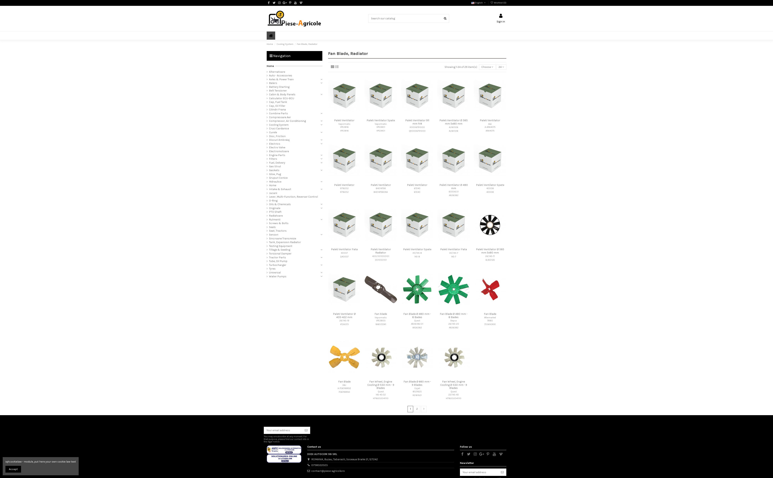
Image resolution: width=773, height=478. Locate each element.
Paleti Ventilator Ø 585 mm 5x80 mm (453, 122)
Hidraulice (275, 181)
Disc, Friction (277, 136)
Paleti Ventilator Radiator (381, 251)
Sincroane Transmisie (282, 238)
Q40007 (344, 256)
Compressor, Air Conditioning (287, 121)
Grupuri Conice (278, 177)
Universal (275, 272)
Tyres (272, 268)
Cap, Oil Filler (277, 106)
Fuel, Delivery (277, 162)
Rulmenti (274, 219)
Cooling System (279, 124)
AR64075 (490, 131)
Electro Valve (277, 147)
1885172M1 (380, 324)
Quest (417, 320)
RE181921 (417, 395)
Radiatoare (276, 215)
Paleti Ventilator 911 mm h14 (417, 122)
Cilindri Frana (277, 109)
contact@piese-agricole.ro (328, 471)
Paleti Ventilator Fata (344, 249)
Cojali (417, 388)
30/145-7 (453, 253)
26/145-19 (344, 320)
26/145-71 (490, 256)
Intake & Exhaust (280, 189)
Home (270, 66)
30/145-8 (417, 253)
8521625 (417, 391)
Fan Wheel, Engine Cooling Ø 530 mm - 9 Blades (380, 385)
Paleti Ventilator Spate (381, 120)
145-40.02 (381, 394)
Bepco (453, 320)
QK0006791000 (417, 131)
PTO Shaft (275, 211)
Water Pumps (277, 276)
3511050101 (381, 260)
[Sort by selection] (487, 67)
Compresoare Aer (280, 117)
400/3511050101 (380, 256)
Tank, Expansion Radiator (285, 242)
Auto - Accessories (280, 75)
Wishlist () (498, 2)
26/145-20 (453, 324)
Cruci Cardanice (279, 128)
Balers (273, 83)
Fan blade (381, 314)
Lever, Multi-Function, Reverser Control (293, 196)
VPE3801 (380, 127)
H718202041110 (380, 398)
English (478, 2)
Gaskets (274, 170)
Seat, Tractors (278, 230)
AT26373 (344, 324)
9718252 (344, 188)
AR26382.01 (417, 324)
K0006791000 (417, 127)
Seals (272, 227)
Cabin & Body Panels (282, 94)
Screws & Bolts (279, 223)
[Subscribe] (306, 430)
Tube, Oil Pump (278, 261)
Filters (273, 158)
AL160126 (453, 127)
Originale (274, 208)
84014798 (381, 188)
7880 (490, 320)
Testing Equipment (280, 246)
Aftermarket (490, 317)
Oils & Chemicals (280, 204)
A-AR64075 (490, 127)
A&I (490, 124)
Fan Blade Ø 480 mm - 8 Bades (417, 315)
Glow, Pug (275, 174)
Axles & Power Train (281, 79)
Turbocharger (277, 265)
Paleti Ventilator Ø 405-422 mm (344, 315)
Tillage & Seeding (279, 249)
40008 (490, 188)
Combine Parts (278, 113)
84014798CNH (381, 192)
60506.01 (454, 191)
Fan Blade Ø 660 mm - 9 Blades (417, 383)
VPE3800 (381, 320)
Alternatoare (277, 71)
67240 (417, 188)
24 (501, 67)
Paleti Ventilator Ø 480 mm (453, 186)
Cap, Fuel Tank (278, 102)
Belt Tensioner (278, 90)
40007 (344, 253)
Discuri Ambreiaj (279, 140)
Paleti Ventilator (344, 120)
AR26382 (453, 195)
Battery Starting (279, 87)
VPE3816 (344, 127)
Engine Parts (277, 155)
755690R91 (490, 324)
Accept (13, 469)
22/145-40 (453, 394)
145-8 (417, 256)
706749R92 (344, 392)
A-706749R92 (344, 388)
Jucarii (273, 193)
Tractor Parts (277, 257)
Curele (273, 132)
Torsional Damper (280, 253)
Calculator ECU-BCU (281, 98)
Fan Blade (490, 314)
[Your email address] (283, 430)
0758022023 (319, 465)
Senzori (273, 234)
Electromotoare (279, 151)
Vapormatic (344, 124)
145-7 (453, 256)
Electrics (274, 143)
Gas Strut (275, 166)
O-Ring (273, 200)
